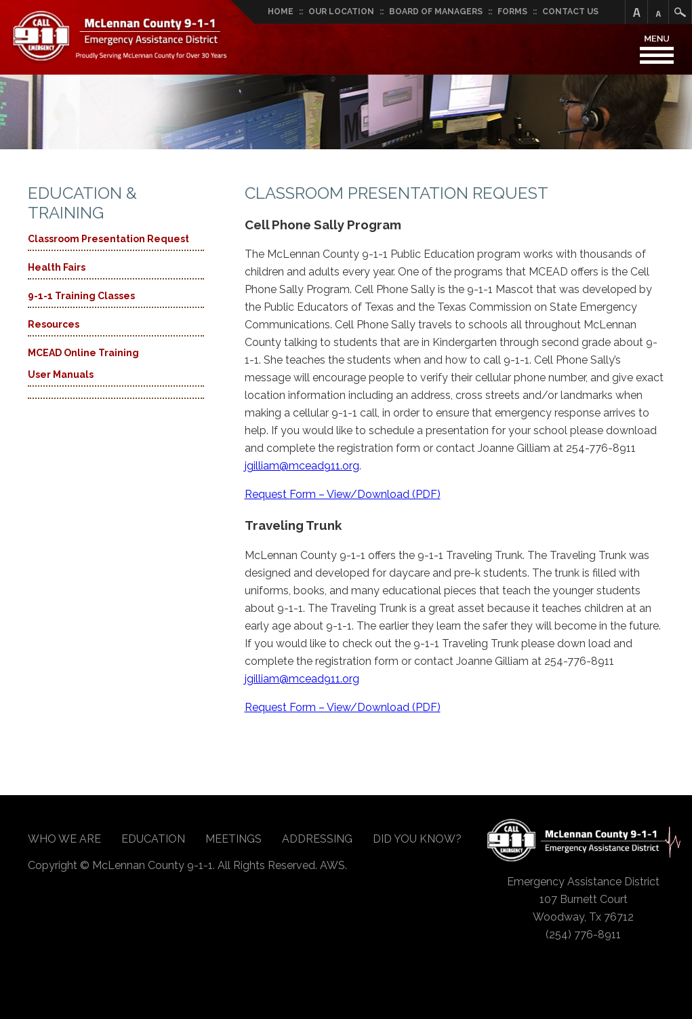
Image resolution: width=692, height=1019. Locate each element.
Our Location (341, 11)
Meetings (233, 838)
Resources (53, 324)
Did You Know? (417, 838)
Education (153, 838)
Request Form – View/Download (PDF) (343, 494)
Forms (512, 11)
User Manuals (61, 374)
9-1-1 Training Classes (81, 295)
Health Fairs (56, 267)
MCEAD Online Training (83, 352)
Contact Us (570, 11)
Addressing (317, 838)
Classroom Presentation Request (108, 238)
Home (280, 11)
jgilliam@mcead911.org (302, 465)
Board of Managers (436, 11)
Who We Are (64, 838)
